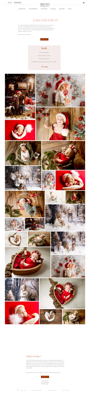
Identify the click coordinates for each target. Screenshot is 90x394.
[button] (84, 2)
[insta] (8, 2)
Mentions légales (23, 390)
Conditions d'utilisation (65, 390)
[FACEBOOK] (11, 2)
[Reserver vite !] (44, 39)
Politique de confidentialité (52, 390)
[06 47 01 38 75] (18, 3)
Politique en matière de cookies (37, 390)
